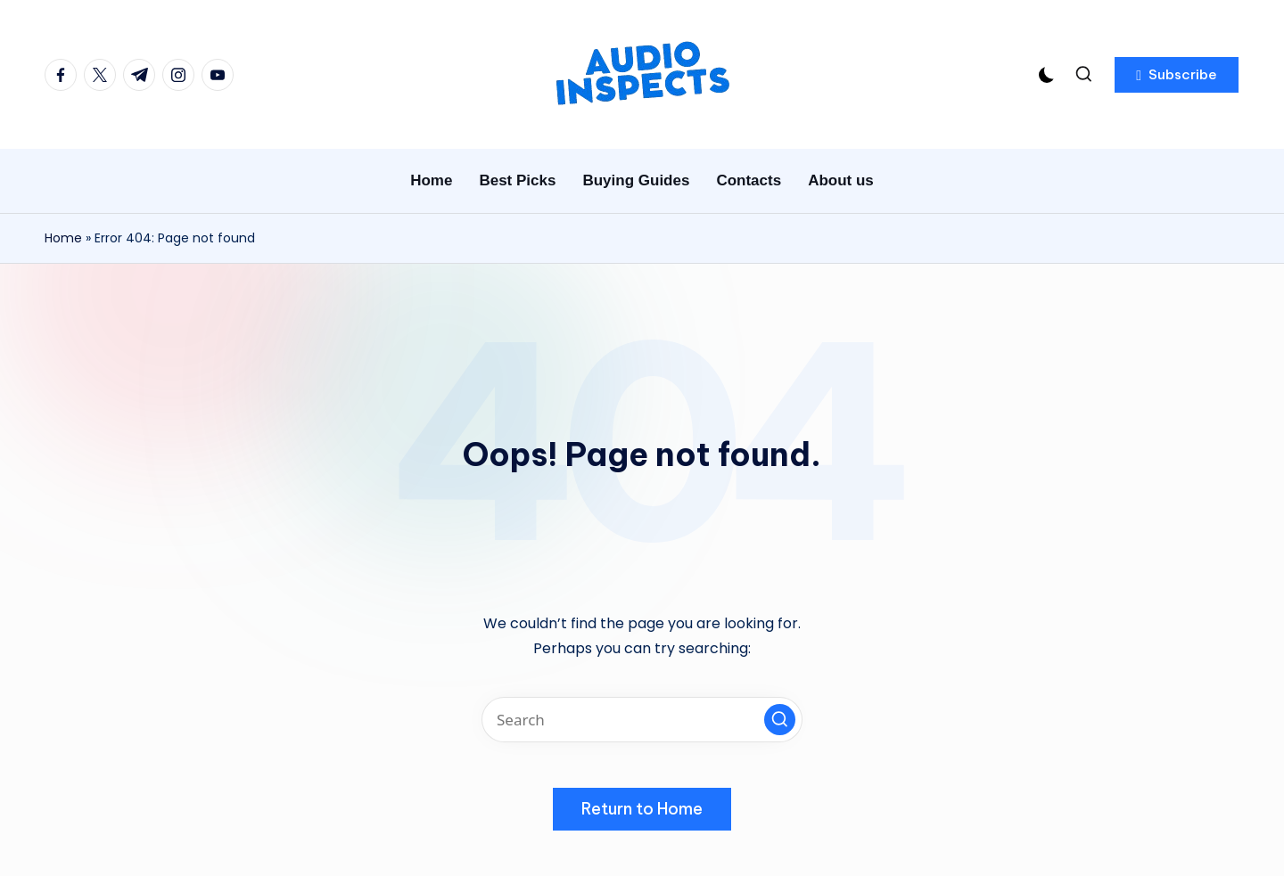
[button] (1176, 75)
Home (63, 238)
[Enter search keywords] (642, 719)
